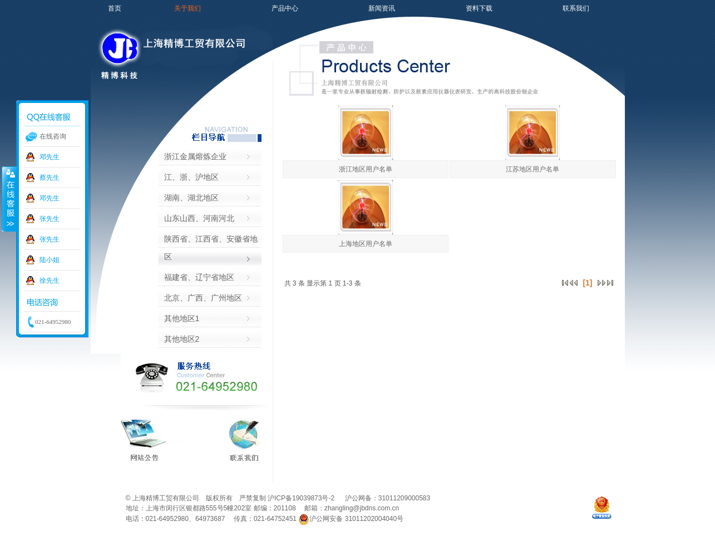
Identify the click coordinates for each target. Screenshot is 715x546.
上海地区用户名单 (365, 244)
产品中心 (285, 8)
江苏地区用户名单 (532, 169)
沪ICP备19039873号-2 (302, 498)
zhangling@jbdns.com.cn (361, 508)
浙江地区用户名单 (365, 169)
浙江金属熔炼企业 (195, 156)
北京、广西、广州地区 (203, 297)
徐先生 (50, 280)
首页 (114, 8)
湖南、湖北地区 (191, 197)
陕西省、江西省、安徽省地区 (211, 247)
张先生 (50, 219)
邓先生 (50, 157)
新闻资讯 (381, 8)
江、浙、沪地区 (191, 177)
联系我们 (576, 8)
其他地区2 (182, 339)
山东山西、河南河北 (199, 218)
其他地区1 (182, 318)
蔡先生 (50, 177)
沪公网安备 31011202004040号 (350, 519)
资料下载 (479, 8)
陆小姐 (50, 260)
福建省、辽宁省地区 (199, 277)
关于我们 (187, 8)
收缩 (9, 199)
